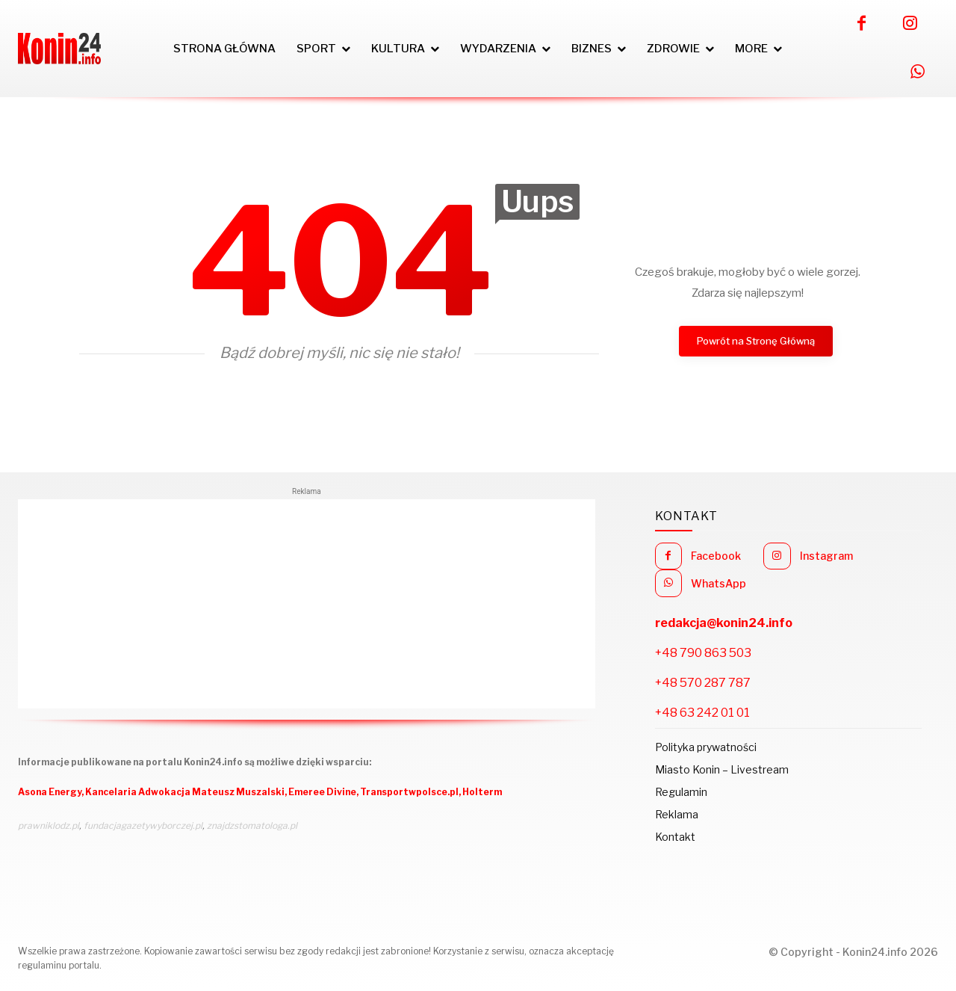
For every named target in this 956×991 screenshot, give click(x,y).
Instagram (826, 555)
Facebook (716, 555)
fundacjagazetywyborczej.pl (143, 825)
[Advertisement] (306, 603)
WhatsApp (718, 583)
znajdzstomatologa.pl (252, 825)
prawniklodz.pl (48, 825)
